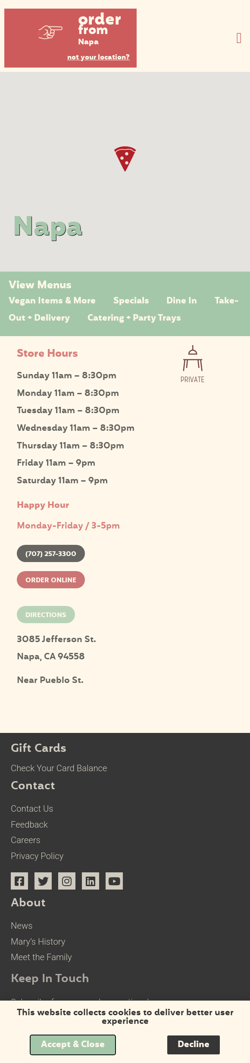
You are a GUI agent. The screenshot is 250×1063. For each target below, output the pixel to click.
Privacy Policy (37, 856)
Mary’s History (38, 941)
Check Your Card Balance (59, 768)
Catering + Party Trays (134, 318)
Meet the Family (41, 957)
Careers (26, 840)
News (21, 926)
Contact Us (32, 808)
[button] (88, 32)
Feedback (29, 824)
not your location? (98, 58)
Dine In (181, 301)
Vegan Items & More (52, 301)
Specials (131, 301)
